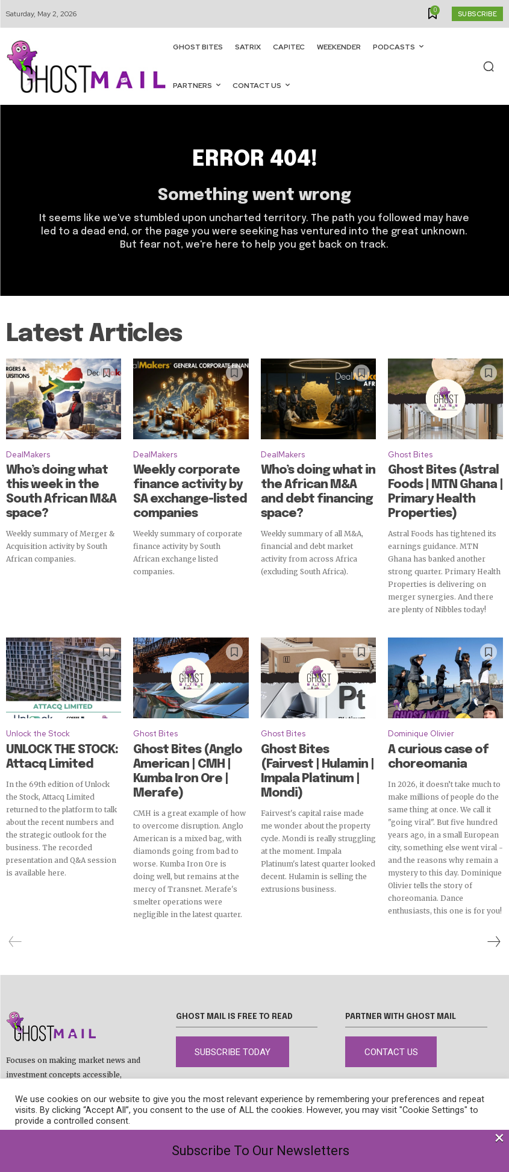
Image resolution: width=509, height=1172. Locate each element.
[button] (488, 66)
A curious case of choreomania (425, 735)
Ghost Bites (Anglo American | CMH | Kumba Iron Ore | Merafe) (183, 740)
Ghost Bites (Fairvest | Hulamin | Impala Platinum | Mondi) (316, 740)
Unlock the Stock (38, 715)
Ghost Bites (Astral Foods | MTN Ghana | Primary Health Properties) (445, 486)
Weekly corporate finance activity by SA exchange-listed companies (189, 486)
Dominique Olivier (421, 715)
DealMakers (28, 461)
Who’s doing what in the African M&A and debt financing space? (312, 486)
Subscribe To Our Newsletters (260, 1150)
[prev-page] (15, 912)
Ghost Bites (410, 461)
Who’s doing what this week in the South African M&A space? (61, 486)
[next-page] (493, 912)
